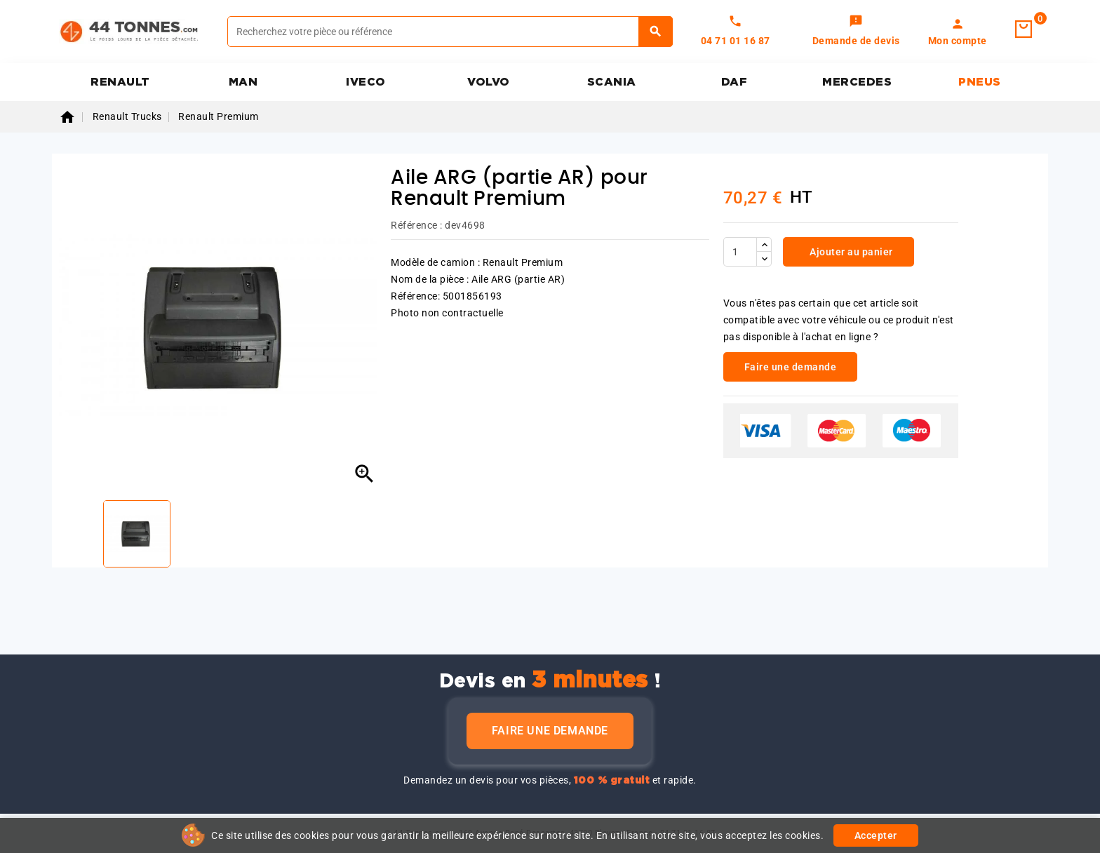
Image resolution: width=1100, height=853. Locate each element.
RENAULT (120, 82)
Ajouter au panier (850, 251)
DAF (734, 82)
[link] (856, 31)
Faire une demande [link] (790, 366)
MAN (243, 82)
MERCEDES (857, 82)
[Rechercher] (450, 31)
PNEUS (979, 82)
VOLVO (488, 82)
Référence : (417, 225)
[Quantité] (740, 252)
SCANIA (611, 82)
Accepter (875, 835)
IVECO (366, 82)
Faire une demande (550, 730)
